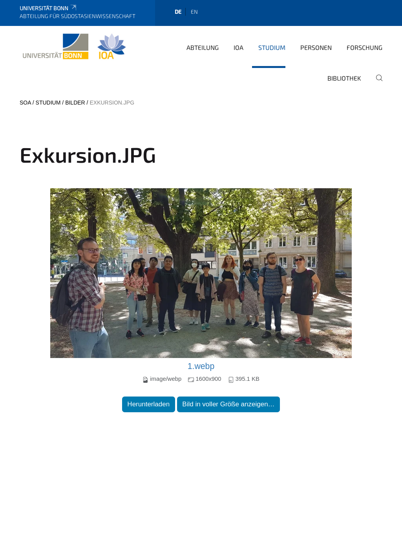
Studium (271, 47)
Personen (316, 47)
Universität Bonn (48, 8)
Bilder (75, 102)
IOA (238, 47)
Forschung (364, 47)
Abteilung (202, 47)
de (178, 11)
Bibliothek (344, 78)
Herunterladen (148, 404)
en (194, 11)
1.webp (201, 366)
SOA (25, 102)
